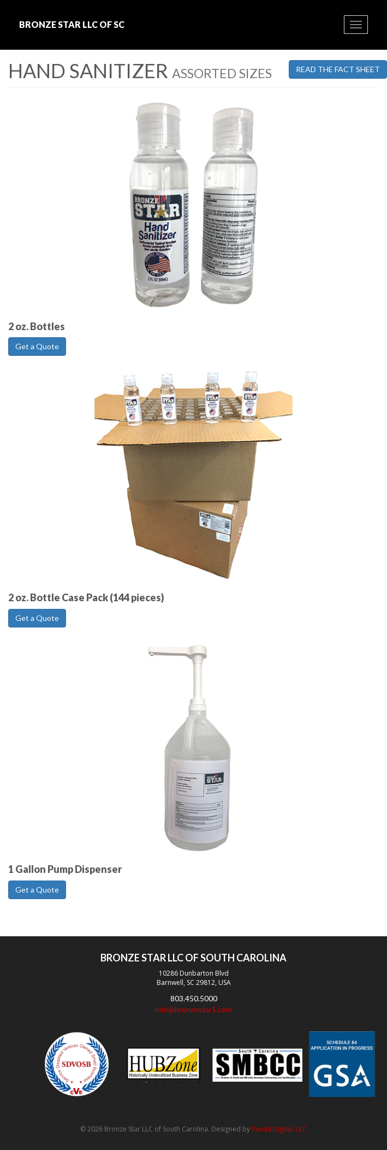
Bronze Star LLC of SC (71, 24)
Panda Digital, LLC (279, 1129)
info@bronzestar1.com (193, 1009)
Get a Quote (37, 346)
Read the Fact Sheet (338, 69)
